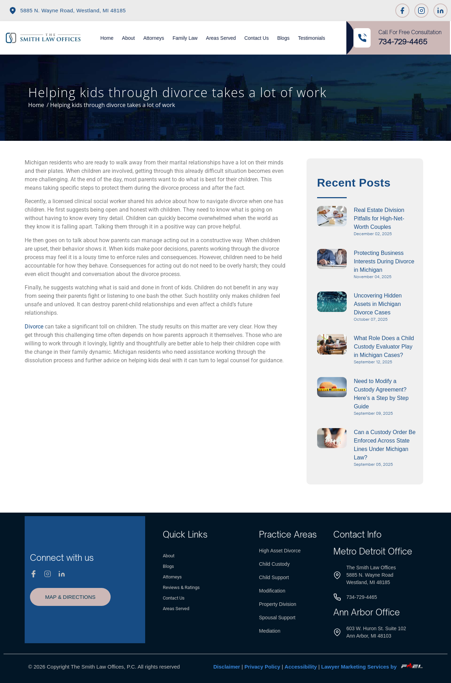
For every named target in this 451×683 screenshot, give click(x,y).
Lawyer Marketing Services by (372, 667)
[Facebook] (402, 11)
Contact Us (256, 38)
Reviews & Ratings (181, 587)
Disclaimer (227, 667)
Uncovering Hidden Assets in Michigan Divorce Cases (378, 304)
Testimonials (311, 38)
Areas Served (221, 38)
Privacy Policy (262, 667)
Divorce (34, 326)
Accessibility (301, 667)
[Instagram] (421, 11)
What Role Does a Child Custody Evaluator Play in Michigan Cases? (384, 346)
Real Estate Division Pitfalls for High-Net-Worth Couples (379, 218)
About (128, 38)
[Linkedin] (440, 11)
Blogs (283, 38)
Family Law (185, 38)
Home (106, 38)
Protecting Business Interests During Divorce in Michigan (384, 261)
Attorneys (153, 38)
